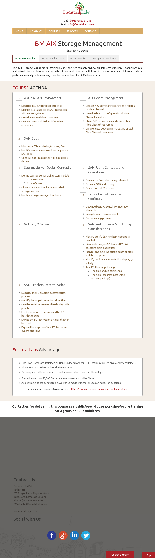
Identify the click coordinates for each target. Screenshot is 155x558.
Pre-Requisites (78, 58)
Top (149, 555)
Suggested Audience (105, 58)
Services (72, 31)
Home (19, 31)
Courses (54, 31)
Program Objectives (53, 58)
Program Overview (25, 58)
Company (36, 31)
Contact (90, 31)
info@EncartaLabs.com (81, 24)
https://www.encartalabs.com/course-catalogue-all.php (99, 389)
